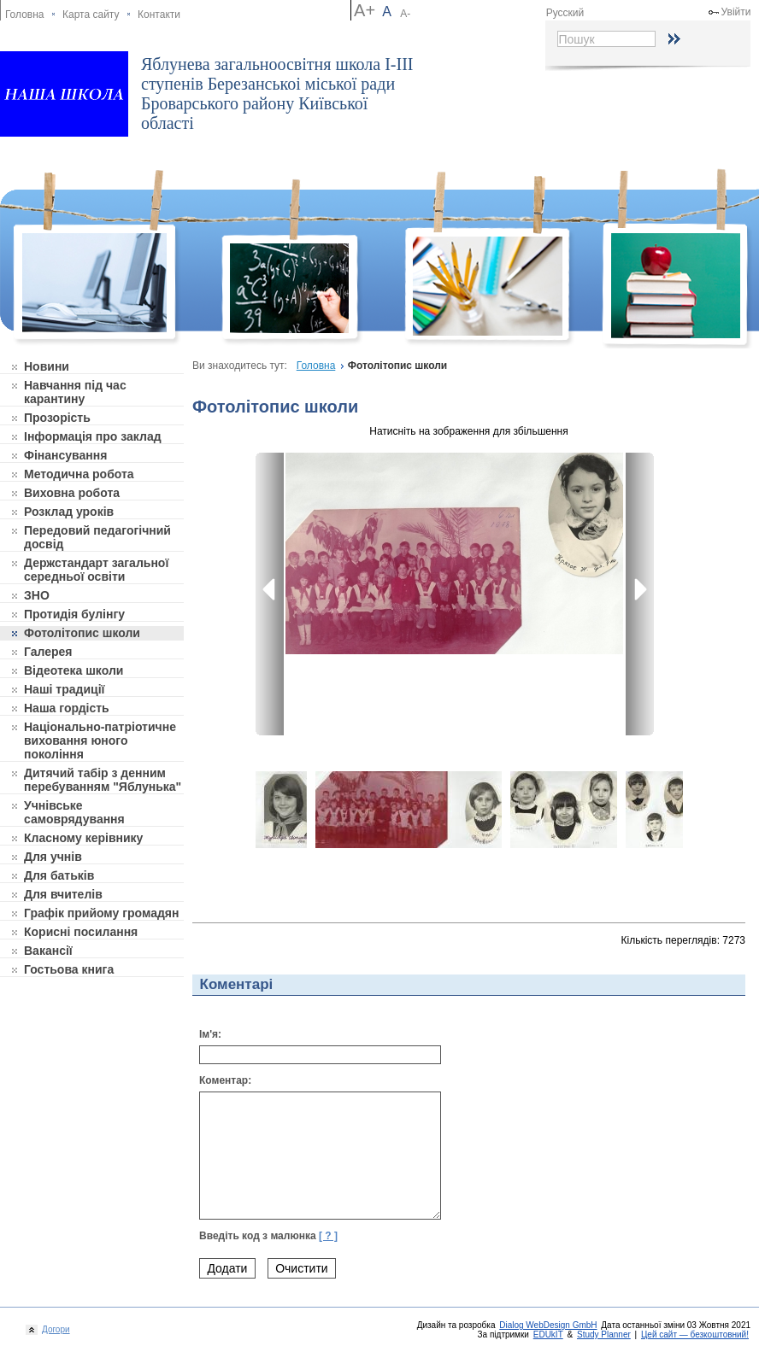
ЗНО (37, 595)
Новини (46, 366)
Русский (565, 13)
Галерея (48, 651)
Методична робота (79, 474)
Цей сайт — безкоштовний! (695, 1334)
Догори (54, 1329)
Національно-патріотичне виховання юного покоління (100, 740)
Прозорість (57, 417)
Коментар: (225, 1080)
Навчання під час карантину (75, 392)
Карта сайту (90, 14)
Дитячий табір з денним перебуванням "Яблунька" (102, 779)
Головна (24, 14)
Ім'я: (210, 1034)
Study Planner (604, 1334)
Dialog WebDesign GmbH (548, 1325)
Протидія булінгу (74, 614)
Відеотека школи (73, 670)
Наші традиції (64, 689)
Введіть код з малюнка (268, 1236)
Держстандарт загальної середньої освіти (96, 569)
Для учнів (53, 856)
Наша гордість (66, 708)
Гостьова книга (69, 969)
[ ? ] (328, 1236)
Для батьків (59, 875)
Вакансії (48, 950)
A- (405, 14)
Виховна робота (72, 493)
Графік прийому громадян (101, 913)
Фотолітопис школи (82, 633)
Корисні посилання (81, 932)
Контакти (159, 14)
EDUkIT (548, 1334)
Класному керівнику (83, 838)
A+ (364, 10)
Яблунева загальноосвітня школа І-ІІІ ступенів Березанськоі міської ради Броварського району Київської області (277, 93)
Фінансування (65, 455)
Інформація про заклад (93, 436)
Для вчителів (63, 894)
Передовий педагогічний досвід (97, 537)
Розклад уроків (69, 511)
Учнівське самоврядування (74, 812)
